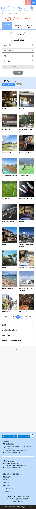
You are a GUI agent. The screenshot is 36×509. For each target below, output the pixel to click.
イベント (26, 10)
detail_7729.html (26, 237)
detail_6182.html (26, 145)
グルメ (31, 10)
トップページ (5, 13)
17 (22, 317)
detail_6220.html (9, 168)
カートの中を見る (17, 34)
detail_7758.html (26, 214)
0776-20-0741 (10, 461)
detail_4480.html (9, 303)
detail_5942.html (26, 100)
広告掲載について (8, 491)
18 (26, 317)
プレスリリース (8, 480)
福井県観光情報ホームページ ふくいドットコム (10, 2)
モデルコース (9, 10)
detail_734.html (9, 281)
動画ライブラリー (17, 26)
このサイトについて (9, 488)
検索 (19, 72)
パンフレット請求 (10, 436)
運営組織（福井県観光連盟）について (14, 474)
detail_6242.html (26, 168)
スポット (14, 10)
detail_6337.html (9, 191)
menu (33, 2)
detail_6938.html (26, 281)
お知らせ (6, 482)
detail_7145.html (9, 214)
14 (9, 317)
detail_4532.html (26, 191)
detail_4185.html (26, 303)
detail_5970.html (26, 122)
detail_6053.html (9, 145)
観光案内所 (6, 477)
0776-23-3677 (10, 448)
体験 (20, 10)
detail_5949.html (9, 122)
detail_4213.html (26, 259)
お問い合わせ (25, 436)
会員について (7, 485)
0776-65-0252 (10, 444)
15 (14, 317)
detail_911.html (9, 259)
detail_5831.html (9, 100)
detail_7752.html (9, 237)
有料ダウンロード (28, 26)
